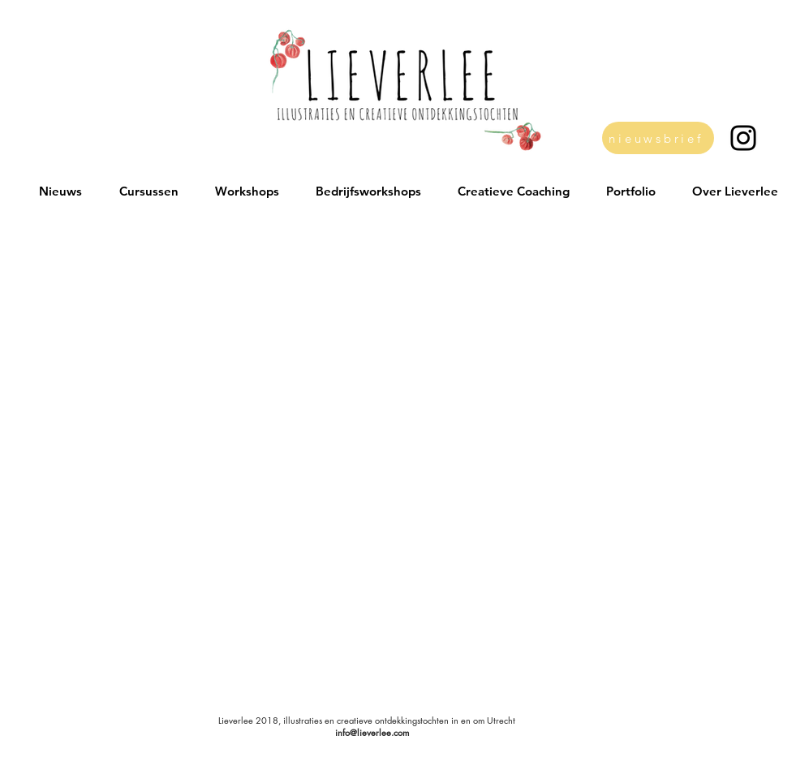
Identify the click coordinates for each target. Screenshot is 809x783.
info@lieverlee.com (372, 732)
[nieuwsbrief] (658, 138)
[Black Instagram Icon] (743, 138)
